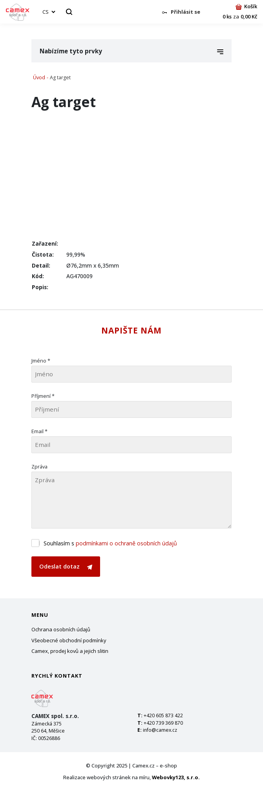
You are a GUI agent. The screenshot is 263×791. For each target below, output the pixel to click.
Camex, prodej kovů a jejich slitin (69, 650)
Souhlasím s (110, 543)
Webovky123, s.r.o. (176, 777)
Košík (246, 6)
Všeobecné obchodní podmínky (68, 640)
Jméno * (40, 360)
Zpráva (39, 466)
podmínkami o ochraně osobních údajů (126, 543)
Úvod (39, 77)
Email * (39, 431)
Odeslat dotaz (65, 566)
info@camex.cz (160, 730)
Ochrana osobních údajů (60, 629)
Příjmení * (43, 395)
